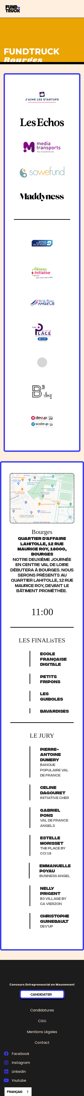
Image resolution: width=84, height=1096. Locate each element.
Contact (42, 1042)
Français (14, 1091)
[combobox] (18, 1091)
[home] (19, 8)
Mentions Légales (42, 1031)
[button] (80, 8)
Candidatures (42, 1010)
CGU (42, 1020)
